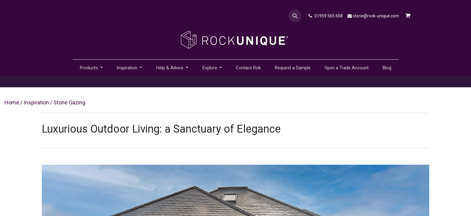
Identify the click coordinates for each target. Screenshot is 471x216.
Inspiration (36, 102)
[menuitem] (248, 68)
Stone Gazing (69, 102)
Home (12, 102)
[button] (295, 16)
